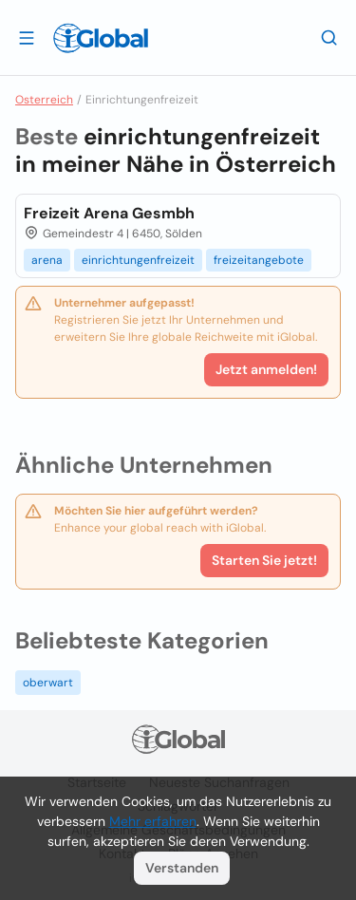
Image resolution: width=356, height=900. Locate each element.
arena (47, 260)
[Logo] (100, 38)
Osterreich (44, 99)
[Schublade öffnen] (27, 37)
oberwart (48, 682)
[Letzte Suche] (329, 37)
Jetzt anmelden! (266, 369)
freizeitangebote (259, 260)
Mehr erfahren (153, 821)
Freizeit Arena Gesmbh (109, 213)
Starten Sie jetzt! (264, 560)
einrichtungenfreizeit (138, 260)
